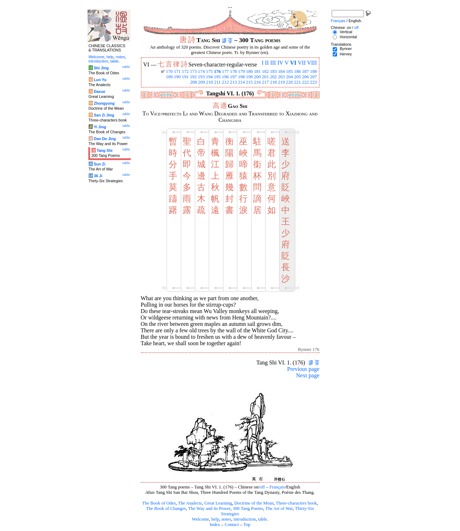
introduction (244, 519)
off (262, 487)
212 (225, 82)
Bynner (346, 48)
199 (249, 76)
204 (289, 76)
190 (177, 76)
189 (169, 76)
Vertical (346, 32)
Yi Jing (100, 127)
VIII (312, 63)
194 (209, 76)
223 (313, 82)
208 (193, 82)
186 (297, 71)
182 (265, 71)
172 (185, 71)
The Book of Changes (166, 508)
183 (273, 71)
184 (281, 71)
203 (281, 76)
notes (226, 519)
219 (281, 82)
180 (249, 71)
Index (214, 524)
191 (185, 76)
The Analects (190, 503)
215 (249, 82)
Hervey (346, 54)
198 (241, 76)
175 (209, 71)
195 (217, 76)
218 (273, 82)
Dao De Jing (105, 139)
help (215, 519)
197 (233, 76)
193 (201, 76)
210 (209, 82)
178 (233, 71)
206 (305, 76)
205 (297, 76)
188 (313, 71)
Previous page (303, 369)
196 (225, 76)
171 (177, 71)
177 (225, 71)
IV (280, 63)
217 (265, 82)
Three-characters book (296, 503)
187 (305, 71)
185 (289, 71)
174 (201, 71)
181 (257, 71)
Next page (307, 375)
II (267, 63)
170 (169, 71)
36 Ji (98, 176)
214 (241, 82)
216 (257, 82)
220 (289, 82)
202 (273, 76)
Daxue (99, 91)
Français (277, 487)
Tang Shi (104, 150)
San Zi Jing (104, 115)
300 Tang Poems (248, 508)
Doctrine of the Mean (254, 503)
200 (257, 76)
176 (217, 71)
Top (247, 524)
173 (193, 71)
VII (302, 63)
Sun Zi (99, 164)
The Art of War (279, 508)
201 (265, 76)
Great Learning (218, 503)
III (273, 63)
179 (241, 71)
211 (217, 82)
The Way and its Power (209, 508)
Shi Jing (101, 68)
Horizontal (348, 37)
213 (233, 82)
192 (193, 76)
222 (305, 82)
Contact (231, 524)
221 (297, 82)
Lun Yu (100, 80)
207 (313, 76)
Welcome (200, 519)
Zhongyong (104, 103)
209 (201, 82)
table (262, 519)
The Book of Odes (158, 503)
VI (293, 63)
